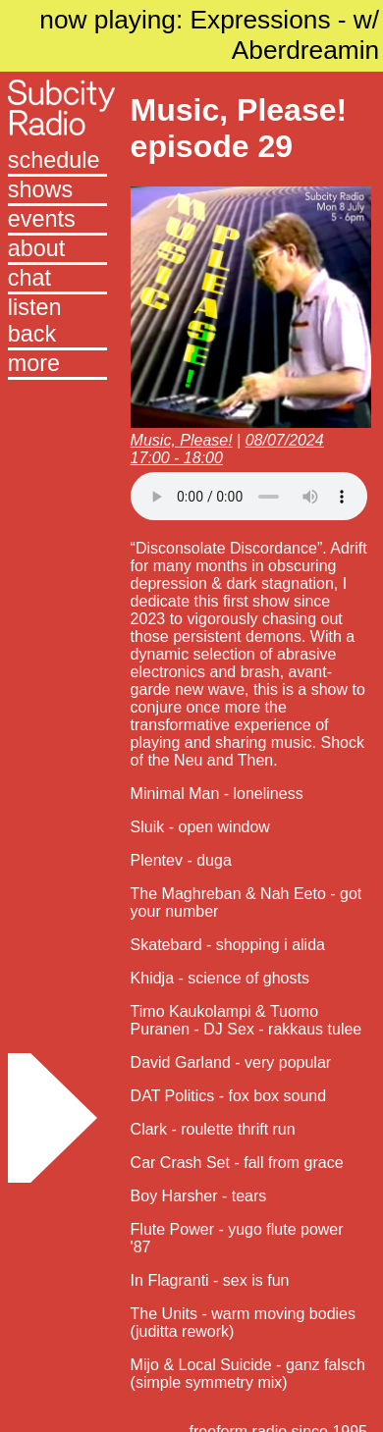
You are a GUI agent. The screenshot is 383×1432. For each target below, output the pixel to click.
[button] (57, 365)
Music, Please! (182, 440)
